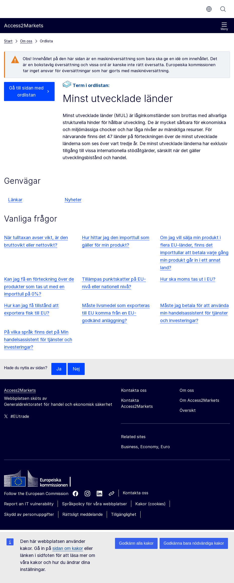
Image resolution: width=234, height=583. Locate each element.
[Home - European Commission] (40, 480)
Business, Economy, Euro (145, 446)
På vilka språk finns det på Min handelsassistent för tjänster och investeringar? (38, 339)
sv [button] (209, 9)
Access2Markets (20, 390)
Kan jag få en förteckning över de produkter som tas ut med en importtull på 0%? (39, 286)
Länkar (15, 199)
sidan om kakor (67, 548)
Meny (224, 26)
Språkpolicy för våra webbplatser (94, 503)
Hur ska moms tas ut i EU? (187, 279)
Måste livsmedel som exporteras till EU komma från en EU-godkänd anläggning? (116, 313)
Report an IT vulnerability (29, 503)
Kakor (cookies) (150, 503)
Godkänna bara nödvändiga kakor (194, 543)
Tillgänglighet (123, 514)
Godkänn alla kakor (136, 543)
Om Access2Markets (199, 400)
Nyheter (73, 199)
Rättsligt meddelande (82, 514)
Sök (223, 9)
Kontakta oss (135, 492)
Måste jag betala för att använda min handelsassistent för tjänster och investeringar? (194, 313)
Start (8, 41)
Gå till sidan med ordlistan (26, 91)
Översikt (188, 410)
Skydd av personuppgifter (29, 514)
